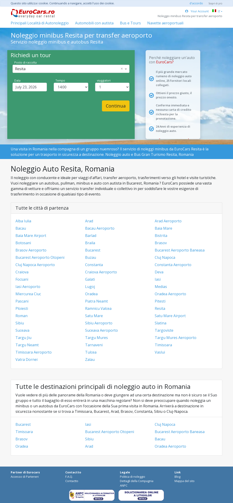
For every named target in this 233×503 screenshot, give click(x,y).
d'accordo (196, 3)
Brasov (161, 242)
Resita (160, 308)
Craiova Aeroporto (101, 272)
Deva (159, 272)
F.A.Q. (69, 477)
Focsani (21, 279)
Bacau (20, 228)
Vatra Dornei (26, 359)
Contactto (71, 481)
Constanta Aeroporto (173, 264)
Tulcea (90, 352)
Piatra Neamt (96, 301)
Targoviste (164, 330)
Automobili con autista (94, 23)
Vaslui (160, 352)
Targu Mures (96, 337)
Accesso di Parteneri (25, 477)
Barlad (90, 235)
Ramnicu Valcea (98, 308)
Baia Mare (163, 228)
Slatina (160, 323)
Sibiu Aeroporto (98, 323)
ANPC (123, 485)
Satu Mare (94, 315)
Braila (90, 242)
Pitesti (160, 301)
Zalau (90, 359)
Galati (90, 279)
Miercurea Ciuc (28, 293)
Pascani (21, 301)
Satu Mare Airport (170, 315)
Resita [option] (20, 68)
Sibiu (19, 323)
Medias (161, 286)
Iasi (158, 279)
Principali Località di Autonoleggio (40, 23)
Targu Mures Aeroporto (175, 337)
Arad (89, 220)
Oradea (91, 293)
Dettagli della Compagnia (136, 481)
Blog (177, 477)
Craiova (21, 272)
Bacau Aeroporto (99, 228)
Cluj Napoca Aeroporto (35, 264)
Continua (116, 106)
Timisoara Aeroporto (33, 352)
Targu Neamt (27, 344)
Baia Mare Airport (30, 235)
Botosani (23, 242)
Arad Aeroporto (168, 220)
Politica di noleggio (132, 477)
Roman (21, 315)
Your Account (197, 11)
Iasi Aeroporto (27, 286)
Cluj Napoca (165, 257)
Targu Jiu (23, 337)
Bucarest (92, 250)
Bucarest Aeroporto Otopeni (39, 257)
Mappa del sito (185, 481)
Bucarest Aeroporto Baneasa (180, 250)
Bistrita (161, 235)
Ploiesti (21, 308)
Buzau (90, 257)
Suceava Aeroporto (101, 330)
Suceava (22, 330)
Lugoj (90, 286)
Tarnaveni (94, 344)
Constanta (94, 264)
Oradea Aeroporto (170, 293)
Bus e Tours (130, 23)
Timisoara (163, 344)
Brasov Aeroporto (30, 250)
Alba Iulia (23, 220)
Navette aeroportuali (165, 23)
